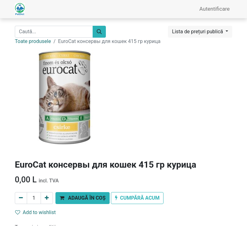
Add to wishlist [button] (35, 212)
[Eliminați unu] (21, 198)
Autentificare (214, 9)
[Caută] (99, 32)
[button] (82, 198)
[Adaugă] (47, 198)
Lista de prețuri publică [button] (198, 32)
